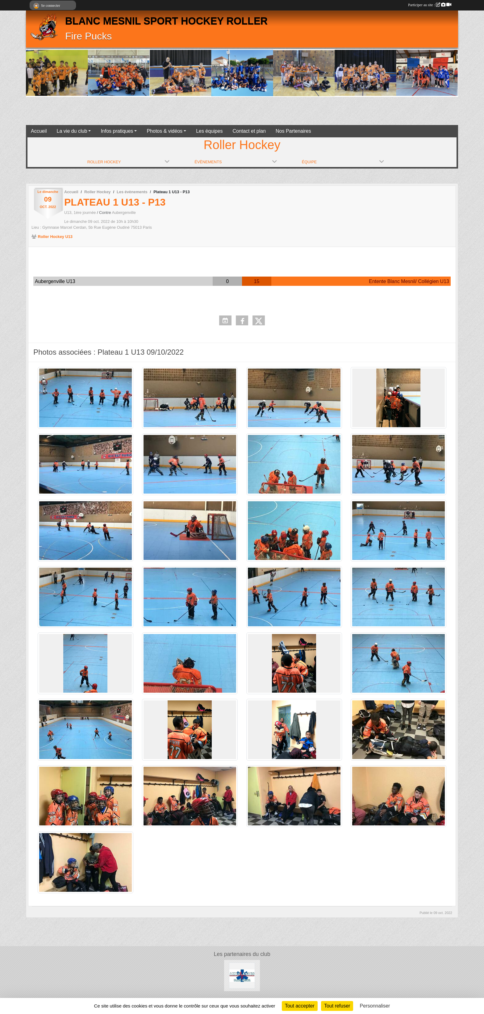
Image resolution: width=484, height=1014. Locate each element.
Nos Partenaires (293, 131)
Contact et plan (249, 131)
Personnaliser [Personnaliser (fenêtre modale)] (375, 1005)
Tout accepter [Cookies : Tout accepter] (300, 1005)
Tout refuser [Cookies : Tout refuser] (337, 1005)
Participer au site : (429, 5)
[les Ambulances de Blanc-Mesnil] (242, 975)
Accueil (39, 131)
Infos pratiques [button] (117, 131)
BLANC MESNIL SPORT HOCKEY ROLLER (166, 21)
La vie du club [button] (72, 131)
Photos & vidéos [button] (164, 131)
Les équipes (209, 131)
